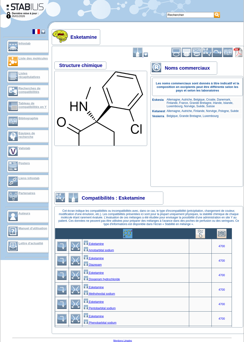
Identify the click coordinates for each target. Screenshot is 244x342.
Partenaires (27, 193)
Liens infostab (29, 178)
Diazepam (93, 264)
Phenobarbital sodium (100, 322)
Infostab (25, 43)
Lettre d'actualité (31, 243)
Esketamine (94, 244)
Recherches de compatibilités (30, 90)
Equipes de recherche (27, 135)
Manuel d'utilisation (33, 228)
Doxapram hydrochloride (102, 279)
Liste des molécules (33, 58)
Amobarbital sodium (99, 250)
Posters (24, 163)
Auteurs (24, 213)
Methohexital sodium (99, 293)
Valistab (24, 148)
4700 (222, 246)
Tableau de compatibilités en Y (33, 105)
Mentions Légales (122, 340)
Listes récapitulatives (29, 75)
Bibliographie (28, 118)
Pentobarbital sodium (100, 308)
